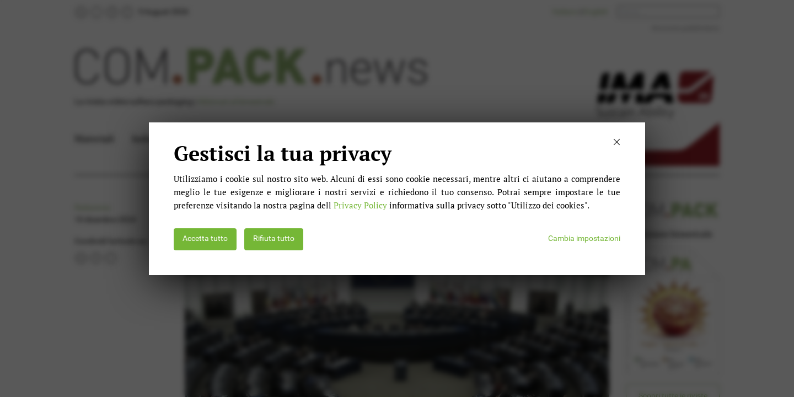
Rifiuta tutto (273, 238)
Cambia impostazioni (584, 238)
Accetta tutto (205, 238)
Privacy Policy (360, 205)
